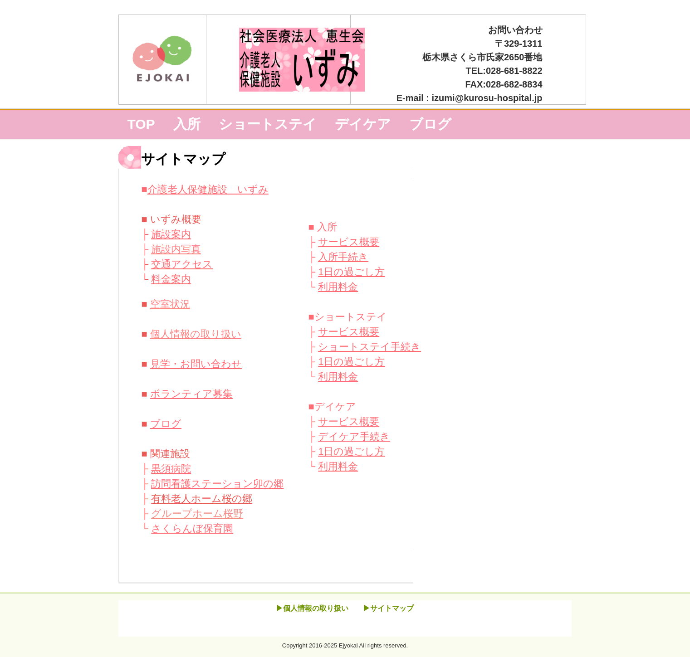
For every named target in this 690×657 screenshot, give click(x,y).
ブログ (430, 124)
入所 (187, 124)
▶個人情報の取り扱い (312, 608)
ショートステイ (268, 124)
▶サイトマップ (388, 608)
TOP (141, 124)
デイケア (363, 124)
